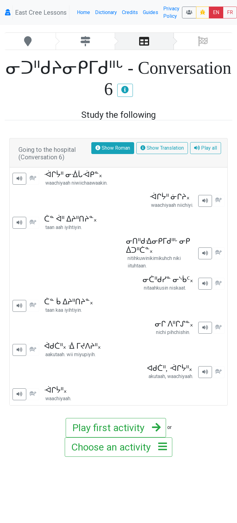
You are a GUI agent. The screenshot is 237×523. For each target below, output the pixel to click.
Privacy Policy (171, 12)
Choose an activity (117, 447)
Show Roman (112, 148)
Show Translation (162, 148)
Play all (205, 148)
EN (216, 12)
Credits (130, 12)
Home (83, 12)
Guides (150, 12)
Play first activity (114, 428)
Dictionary (106, 12)
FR (230, 12)
